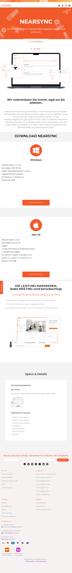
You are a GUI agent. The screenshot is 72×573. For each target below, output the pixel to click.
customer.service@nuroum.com (13, 527)
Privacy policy (30, 561)
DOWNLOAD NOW (36, 202)
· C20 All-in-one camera (20, 420)
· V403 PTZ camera (18, 431)
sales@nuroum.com (9, 539)
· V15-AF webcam (17, 429)
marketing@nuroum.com (11, 533)
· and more (15, 434)
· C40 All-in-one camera (20, 423)
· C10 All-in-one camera (20, 417)
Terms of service (41, 561)
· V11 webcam (16, 426)
